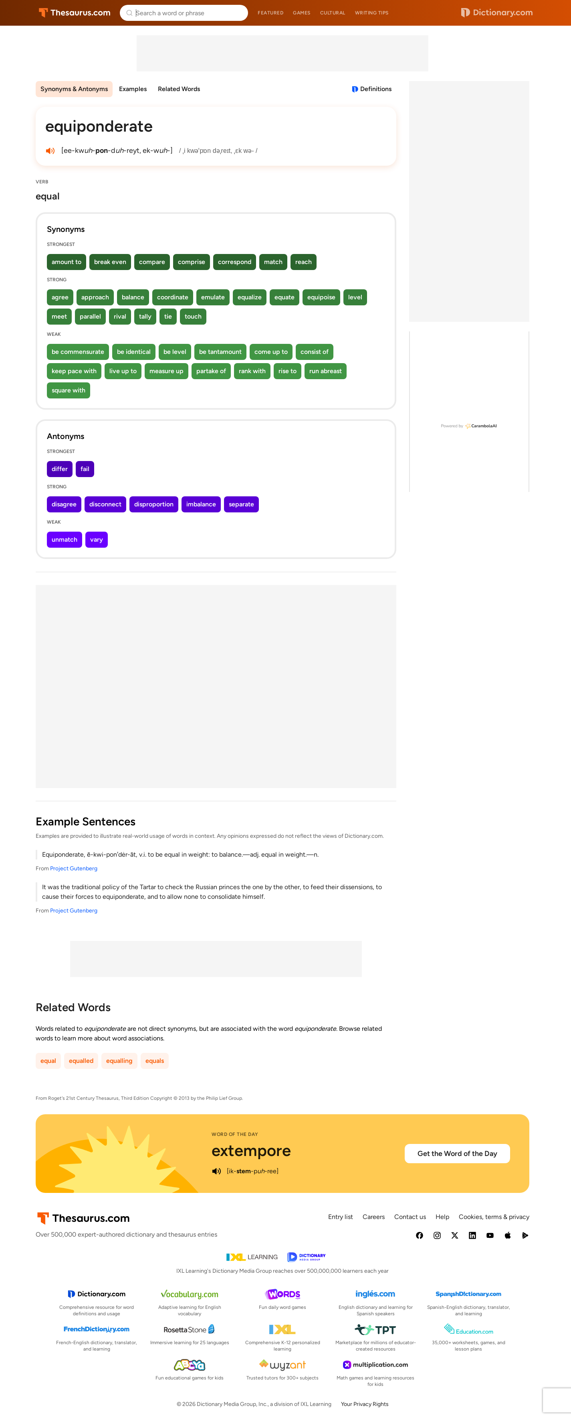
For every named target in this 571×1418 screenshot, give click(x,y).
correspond (234, 262)
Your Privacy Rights (365, 1404)
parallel (90, 316)
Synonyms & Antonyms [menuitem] (74, 89)
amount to (66, 262)
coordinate (172, 297)
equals (154, 1061)
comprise (191, 262)
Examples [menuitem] (133, 89)
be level (174, 352)
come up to (271, 352)
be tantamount (220, 352)
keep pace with (74, 371)
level (355, 297)
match (273, 262)
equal (48, 1061)
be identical (134, 352)
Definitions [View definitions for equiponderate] (375, 89)
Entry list (340, 1217)
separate (241, 504)
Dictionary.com (497, 13)
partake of (211, 371)
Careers (374, 1217)
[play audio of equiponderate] (50, 151)
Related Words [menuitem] (179, 89)
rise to (287, 371)
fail (85, 469)
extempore (251, 1150)
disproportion (154, 504)
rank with (252, 371)
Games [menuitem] (302, 13)
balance (133, 297)
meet (59, 316)
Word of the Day (235, 1134)
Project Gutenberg (73, 868)
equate (284, 297)
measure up (166, 371)
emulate (213, 297)
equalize (250, 297)
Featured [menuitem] (270, 13)
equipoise (321, 297)
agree (60, 297)
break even (110, 262)
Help (442, 1217)
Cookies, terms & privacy (494, 1217)
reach (303, 262)
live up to (123, 371)
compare (152, 262)
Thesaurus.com (75, 12)
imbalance (201, 504)
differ (60, 469)
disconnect (105, 504)
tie (168, 316)
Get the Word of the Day (457, 1153)
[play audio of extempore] (216, 1171)
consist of (315, 352)
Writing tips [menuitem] (372, 13)
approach (95, 297)
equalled (81, 1061)
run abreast (325, 371)
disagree (64, 504)
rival (120, 316)
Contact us (410, 1217)
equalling (119, 1061)
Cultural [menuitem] (332, 13)
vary (96, 539)
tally (145, 316)
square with (68, 390)
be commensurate (78, 352)
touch (193, 316)
